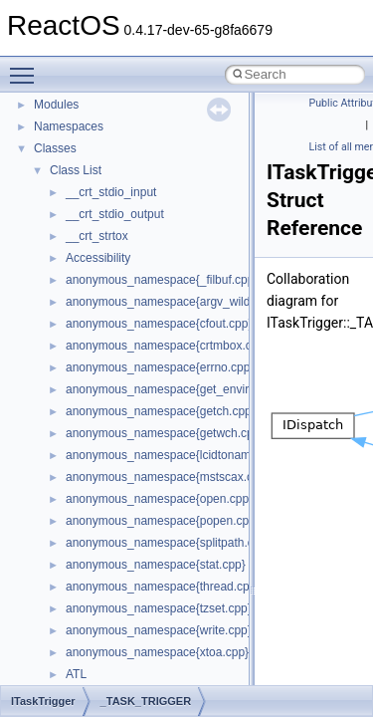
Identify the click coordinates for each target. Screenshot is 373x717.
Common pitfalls (76, 218)
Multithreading (71, 328)
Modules (56, 481)
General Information (86, 415)
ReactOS (42, 109)
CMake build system (87, 196)
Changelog (63, 152)
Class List (75, 547)
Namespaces (68, 503)
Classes (55, 525)
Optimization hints (81, 350)
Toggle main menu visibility (27, 67)
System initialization (86, 306)
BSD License (68, 393)
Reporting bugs (74, 262)
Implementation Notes (92, 371)
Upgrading (61, 130)
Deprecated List (75, 459)
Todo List (58, 437)
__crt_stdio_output (115, 591)
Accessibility (98, 634)
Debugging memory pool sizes (114, 240)
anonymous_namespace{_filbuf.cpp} (162, 656)
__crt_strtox (97, 612)
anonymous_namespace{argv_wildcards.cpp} (185, 678)
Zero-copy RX (70, 284)
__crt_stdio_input (111, 569)
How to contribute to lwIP (100, 174)
